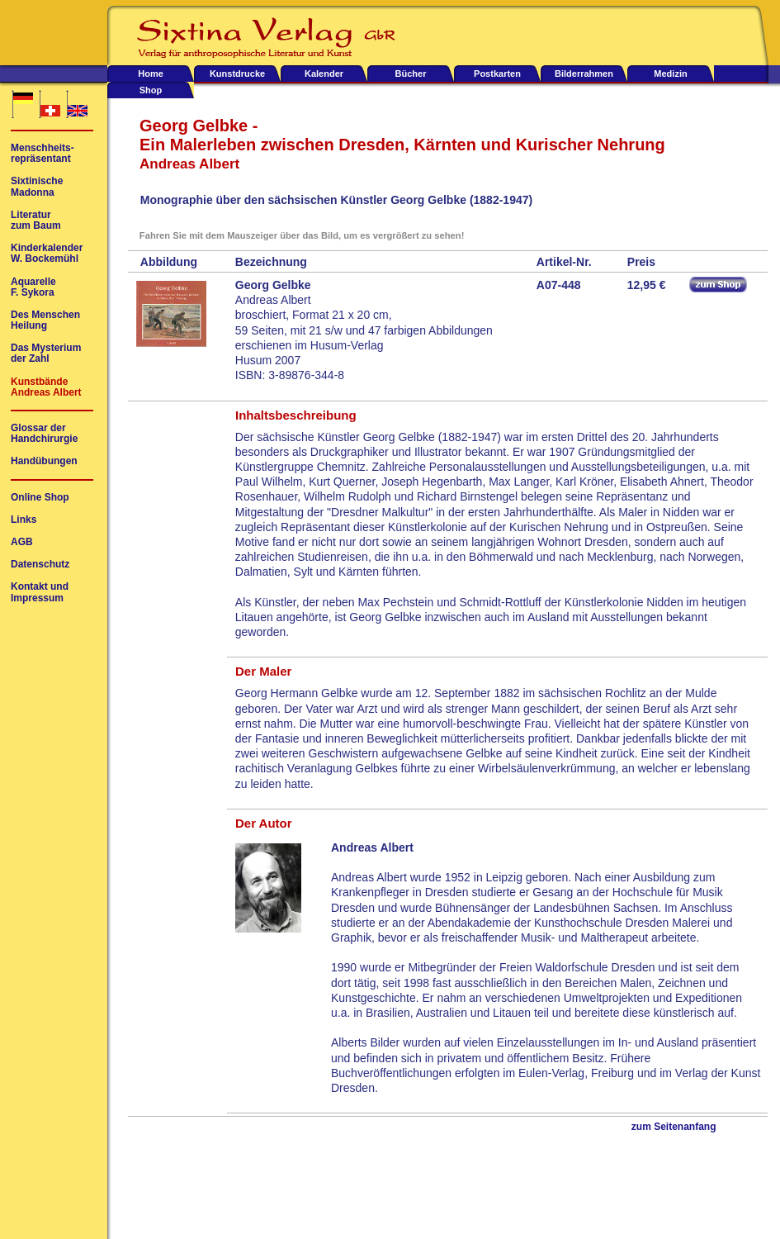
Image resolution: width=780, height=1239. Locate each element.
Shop (151, 90)
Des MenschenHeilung (45, 320)
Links (23, 520)
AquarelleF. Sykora (33, 287)
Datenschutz (40, 564)
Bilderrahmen (584, 73)
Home (150, 73)
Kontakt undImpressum (40, 592)
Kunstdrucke (237, 73)
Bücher (411, 73)
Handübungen (44, 461)
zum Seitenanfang (673, 1127)
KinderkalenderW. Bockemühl (47, 253)
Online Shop (40, 497)
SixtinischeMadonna (37, 186)
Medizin (670, 73)
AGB (22, 542)
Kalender (324, 73)
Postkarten (497, 73)
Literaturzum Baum (36, 220)
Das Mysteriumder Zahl (46, 353)
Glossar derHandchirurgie (44, 433)
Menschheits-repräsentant (42, 153)
